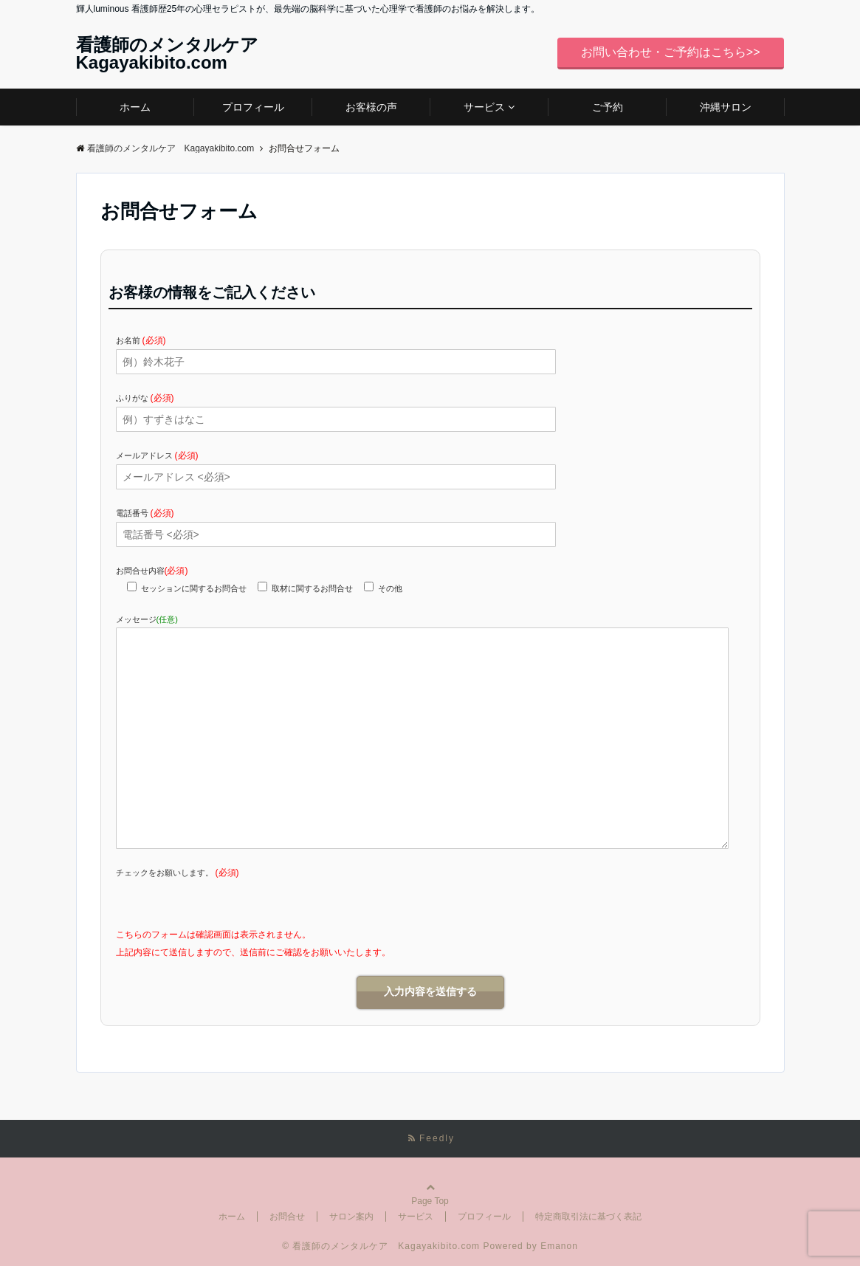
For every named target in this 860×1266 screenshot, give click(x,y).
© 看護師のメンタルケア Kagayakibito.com (381, 1246)
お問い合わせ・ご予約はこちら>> (670, 52)
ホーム (135, 107)
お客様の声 (371, 107)
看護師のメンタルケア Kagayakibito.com (176, 54)
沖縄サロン (725, 107)
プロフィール (253, 107)
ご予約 (607, 107)
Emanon (559, 1246)
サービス (484, 107)
